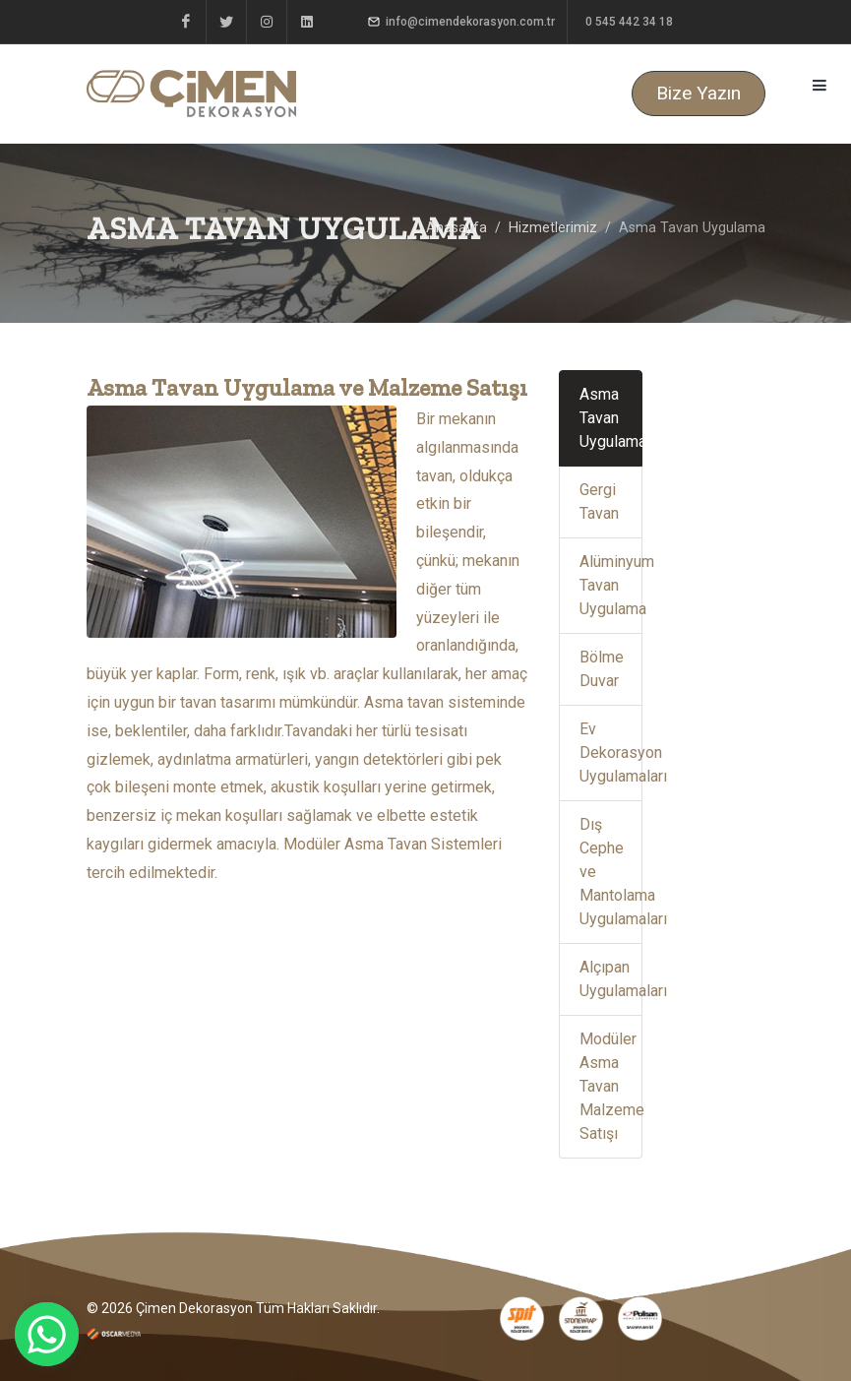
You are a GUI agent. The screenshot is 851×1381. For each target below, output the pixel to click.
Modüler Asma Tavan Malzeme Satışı (610, 1086)
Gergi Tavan (599, 501)
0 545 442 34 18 (627, 22)
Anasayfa (456, 228)
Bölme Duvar (601, 669)
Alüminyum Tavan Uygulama (610, 585)
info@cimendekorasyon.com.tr (461, 21)
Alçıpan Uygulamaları (610, 979)
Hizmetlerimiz (553, 228)
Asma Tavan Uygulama (610, 418)
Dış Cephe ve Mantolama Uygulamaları (610, 871)
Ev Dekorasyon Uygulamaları (610, 752)
